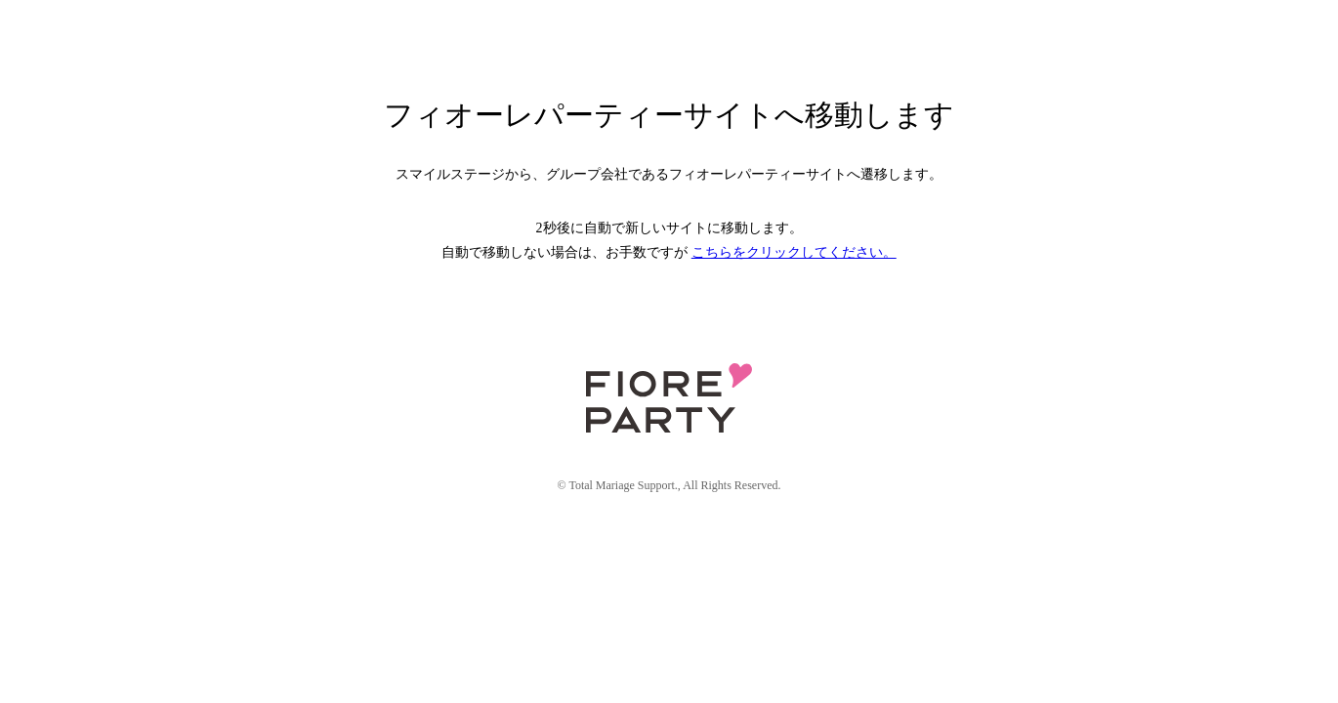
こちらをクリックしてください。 (794, 252)
